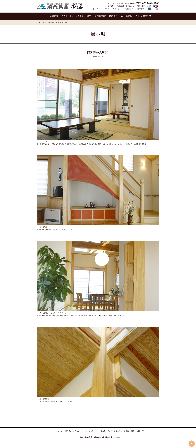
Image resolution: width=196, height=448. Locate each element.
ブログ (107, 9)
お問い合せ (116, 9)
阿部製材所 (140, 9)
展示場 (129, 16)
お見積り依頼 (128, 9)
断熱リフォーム (116, 16)
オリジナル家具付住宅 (81, 16)
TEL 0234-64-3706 (147, 3)
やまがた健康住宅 (143, 16)
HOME (98, 9)
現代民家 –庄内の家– (59, 16)
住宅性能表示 (100, 16)
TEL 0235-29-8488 (147, 6)
